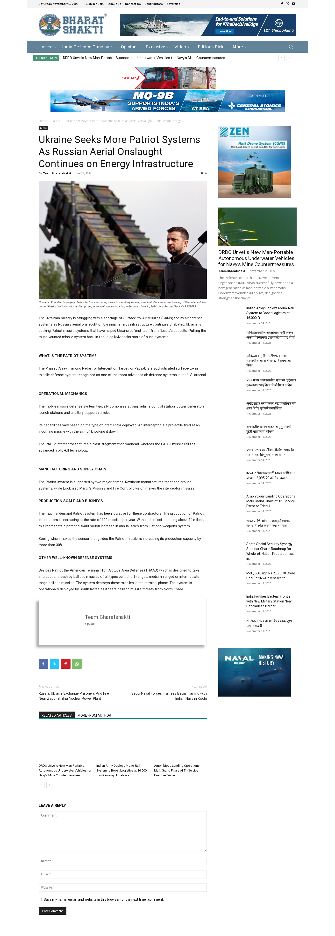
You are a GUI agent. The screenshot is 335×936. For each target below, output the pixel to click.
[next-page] (49, 785)
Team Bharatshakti (57, 173)
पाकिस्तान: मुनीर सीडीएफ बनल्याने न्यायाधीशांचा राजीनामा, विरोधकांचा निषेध (268, 360)
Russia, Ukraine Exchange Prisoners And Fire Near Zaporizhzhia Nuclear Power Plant (74, 696)
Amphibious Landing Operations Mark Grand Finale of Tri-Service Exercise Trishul (177, 770)
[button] (291, 46)
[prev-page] (42, 785)
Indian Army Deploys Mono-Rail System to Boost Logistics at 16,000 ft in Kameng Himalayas (121, 770)
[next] (289, 58)
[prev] (281, 58)
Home (43, 121)
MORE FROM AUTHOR (94, 715)
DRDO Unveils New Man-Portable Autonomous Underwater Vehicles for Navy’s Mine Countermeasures (144, 58)
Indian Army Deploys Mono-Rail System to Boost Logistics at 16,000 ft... (270, 313)
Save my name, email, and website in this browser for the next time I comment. (104, 899)
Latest (56, 121)
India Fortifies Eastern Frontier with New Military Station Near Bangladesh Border (269, 601)
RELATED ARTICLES (57, 715)
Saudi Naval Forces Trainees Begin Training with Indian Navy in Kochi (169, 696)
